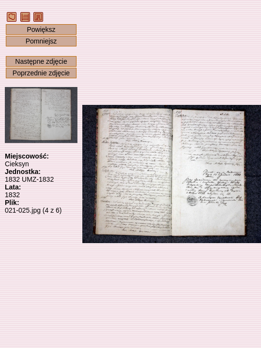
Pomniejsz (41, 41)
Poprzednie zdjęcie (41, 73)
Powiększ (41, 29)
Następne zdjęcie (41, 61)
